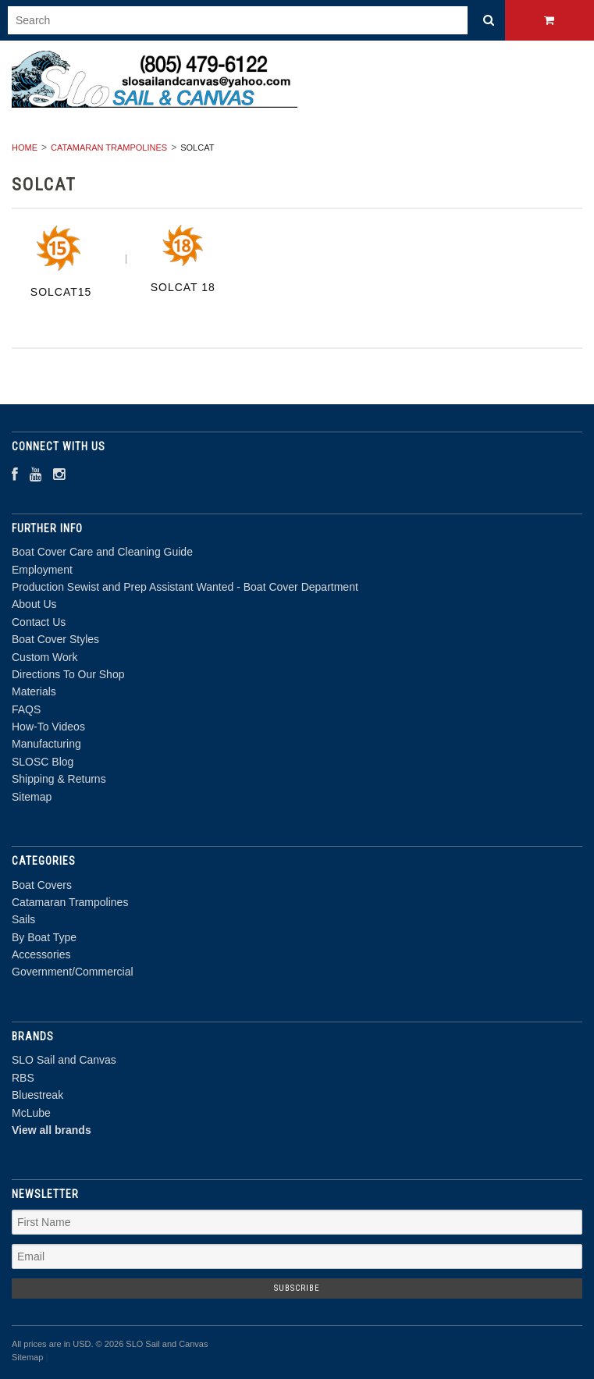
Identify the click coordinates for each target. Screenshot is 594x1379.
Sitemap (32, 797)
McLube (31, 1113)
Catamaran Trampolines (109, 147)
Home (24, 147)
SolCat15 (61, 292)
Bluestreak (37, 1095)
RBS (23, 1078)
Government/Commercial (72, 971)
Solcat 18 (183, 287)
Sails (23, 919)
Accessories (41, 954)
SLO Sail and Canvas (64, 1060)
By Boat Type (44, 937)
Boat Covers (42, 885)
